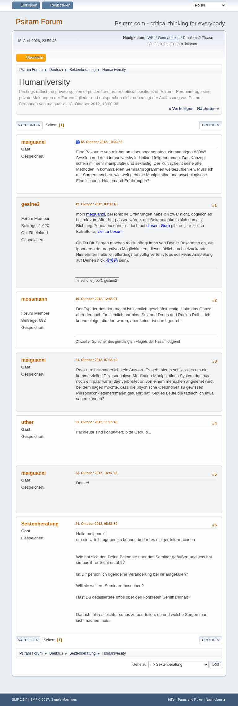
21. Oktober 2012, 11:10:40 (96, 422)
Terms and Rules (190, 699)
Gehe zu (139, 664)
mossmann (34, 299)
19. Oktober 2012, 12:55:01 (96, 299)
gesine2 (30, 204)
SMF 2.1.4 (19, 699)
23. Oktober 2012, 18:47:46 (96, 473)
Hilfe (171, 699)
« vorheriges (181, 108)
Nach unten (29, 125)
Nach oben (28, 640)
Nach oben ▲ (216, 699)
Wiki (151, 38)
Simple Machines (64, 699)
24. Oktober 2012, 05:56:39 (96, 523)
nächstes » (208, 108)
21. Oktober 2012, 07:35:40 (96, 360)
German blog (168, 38)
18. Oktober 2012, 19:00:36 (101, 142)
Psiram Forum (38, 21)
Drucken (210, 125)
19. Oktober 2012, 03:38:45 (96, 204)
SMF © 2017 (39, 699)
